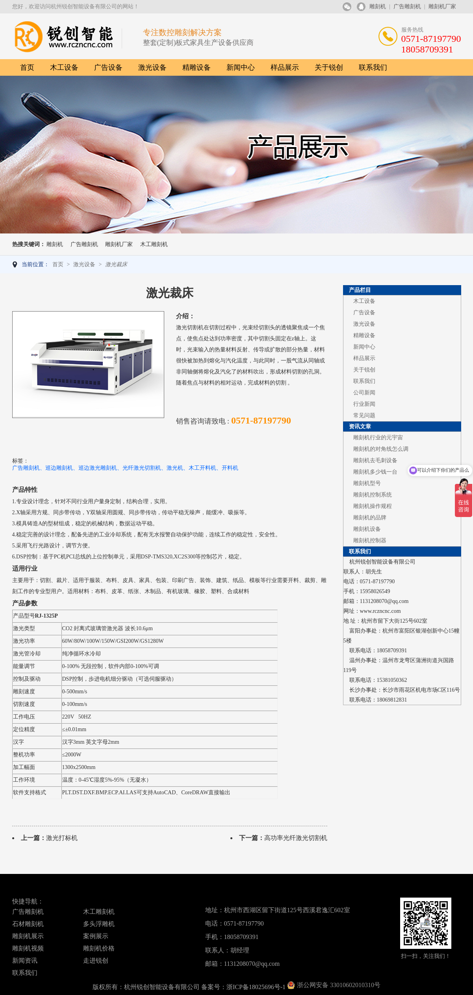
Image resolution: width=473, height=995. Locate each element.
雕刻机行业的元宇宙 (378, 438)
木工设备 (64, 67)
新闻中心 (240, 67)
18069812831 (392, 700)
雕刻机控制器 (369, 540)
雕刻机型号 (367, 483)
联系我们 (373, 67)
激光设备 (152, 67)
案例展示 (95, 936)
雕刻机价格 (99, 948)
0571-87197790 (377, 581)
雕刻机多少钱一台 (375, 472)
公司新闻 (364, 393)
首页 (27, 67)
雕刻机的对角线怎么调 (380, 449)
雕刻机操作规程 (372, 506)
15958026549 (375, 591)
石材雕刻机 (28, 923)
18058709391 (392, 650)
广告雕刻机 (407, 6)
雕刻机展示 (28, 936)
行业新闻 (364, 404)
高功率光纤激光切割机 (295, 837)
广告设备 (108, 67)
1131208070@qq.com (384, 601)
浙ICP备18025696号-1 (256, 987)
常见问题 (364, 415)
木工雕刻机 (154, 244)
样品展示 (285, 67)
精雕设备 (196, 67)
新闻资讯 (24, 960)
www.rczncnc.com (380, 611)
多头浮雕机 (99, 923)
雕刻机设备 (367, 529)
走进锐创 (95, 960)
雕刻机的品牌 (369, 518)
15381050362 (392, 680)
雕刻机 (377, 6)
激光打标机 (62, 837)
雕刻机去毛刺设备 (375, 460)
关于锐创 (329, 67)
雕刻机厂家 (442, 6)
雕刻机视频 (28, 948)
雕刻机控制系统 (372, 495)
